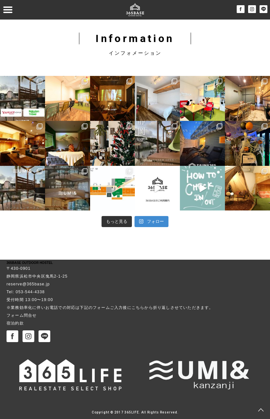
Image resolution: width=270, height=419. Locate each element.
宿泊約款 (15, 323)
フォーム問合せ (22, 315)
